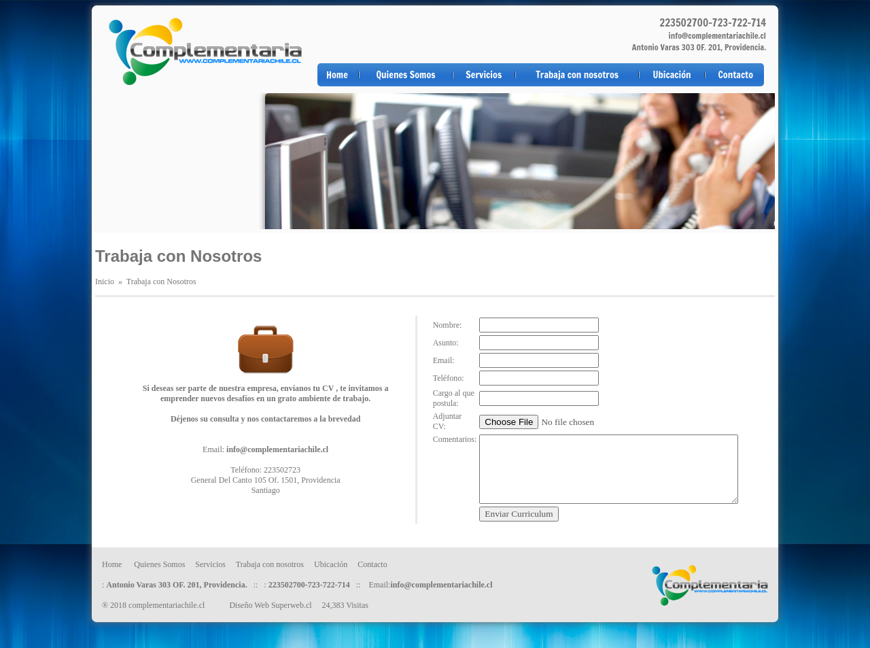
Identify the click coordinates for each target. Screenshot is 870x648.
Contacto (735, 75)
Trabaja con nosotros (577, 75)
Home (337, 75)
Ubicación (672, 75)
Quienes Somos (405, 75)
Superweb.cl (291, 605)
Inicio (104, 281)
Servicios (484, 75)
